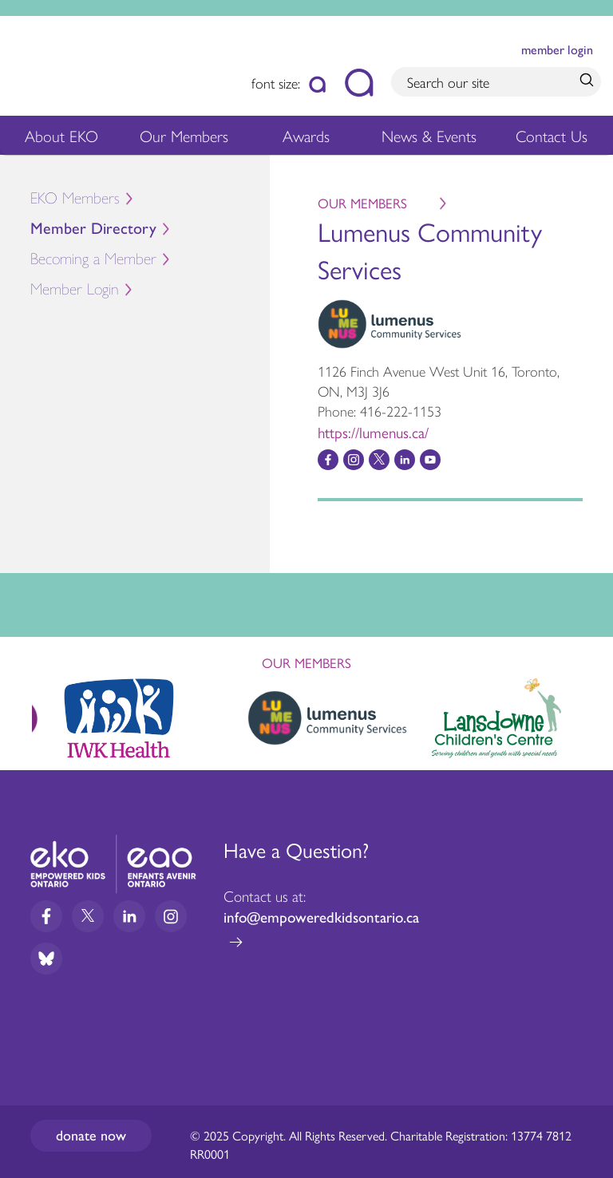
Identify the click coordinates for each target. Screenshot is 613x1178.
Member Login (74, 289)
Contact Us (551, 135)
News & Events (433, 138)
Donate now (91, 1135)
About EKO (61, 138)
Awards (306, 138)
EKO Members (75, 198)
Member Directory (93, 228)
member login (557, 49)
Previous (27, 711)
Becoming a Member (93, 259)
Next (586, 715)
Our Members (184, 138)
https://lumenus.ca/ (373, 432)
